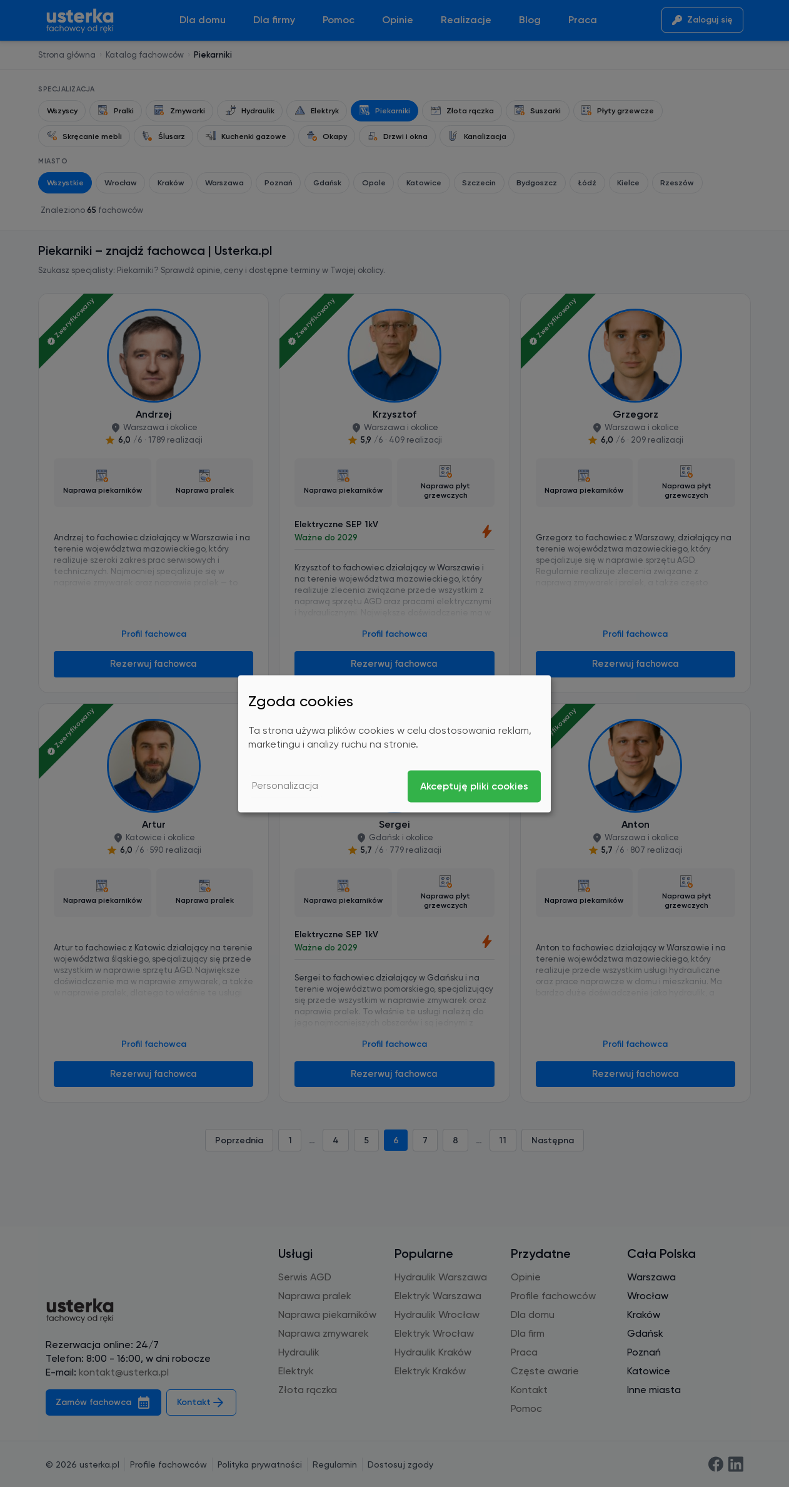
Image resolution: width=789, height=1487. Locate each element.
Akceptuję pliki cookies (474, 786)
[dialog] (394, 743)
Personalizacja (285, 786)
